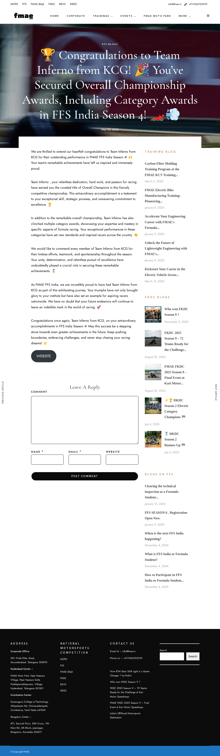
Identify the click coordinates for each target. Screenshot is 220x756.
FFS (24, 4)
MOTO (14, 4)
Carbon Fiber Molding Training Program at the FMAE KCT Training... (162, 169)
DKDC (73, 4)
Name (35, 452)
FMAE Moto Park (157, 16)
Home (54, 16)
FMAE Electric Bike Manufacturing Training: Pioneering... (162, 195)
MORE (183, 16)
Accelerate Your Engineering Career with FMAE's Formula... (165, 222)
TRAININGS (101, 16)
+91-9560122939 (195, 4)
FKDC (51, 4)
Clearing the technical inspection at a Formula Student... (161, 491)
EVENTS (127, 16)
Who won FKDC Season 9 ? (125, 682)
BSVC (62, 4)
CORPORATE (76, 16)
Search (163, 650)
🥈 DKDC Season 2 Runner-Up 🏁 (175, 439)
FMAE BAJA (37, 4)
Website (113, 452)
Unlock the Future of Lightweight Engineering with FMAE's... (166, 248)
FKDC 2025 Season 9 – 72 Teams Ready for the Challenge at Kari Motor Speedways (128, 692)
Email (73, 452)
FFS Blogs (110, 44)
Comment (39, 392)
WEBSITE (43, 356)
